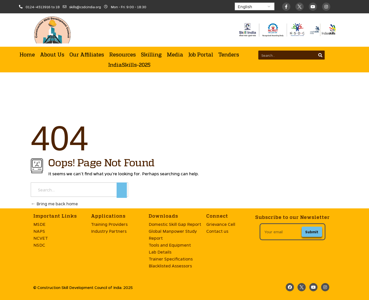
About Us (52, 54)
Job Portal (200, 54)
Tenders (228, 54)
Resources (122, 54)
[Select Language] (254, 6)
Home (27, 54)
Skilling (151, 54)
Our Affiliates (86, 54)
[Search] (320, 55)
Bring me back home (54, 203)
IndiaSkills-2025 (129, 65)
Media (175, 54)
